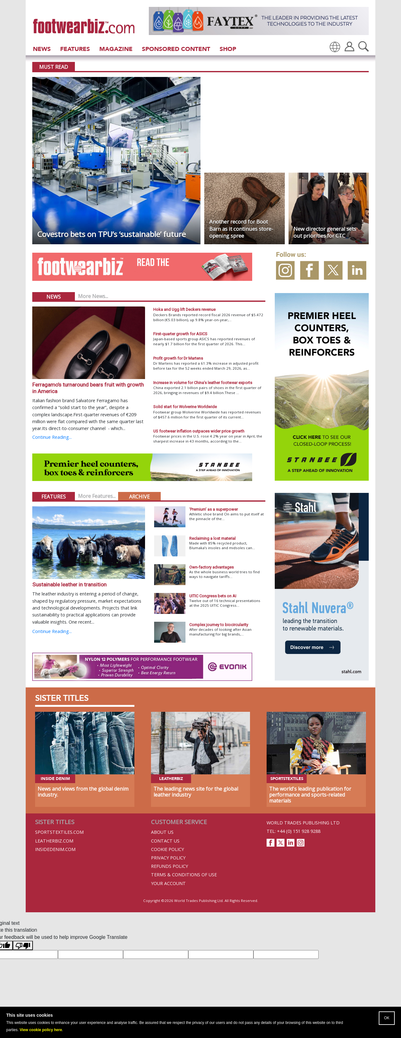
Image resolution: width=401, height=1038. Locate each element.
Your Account (168, 883)
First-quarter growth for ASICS (180, 334)
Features (75, 49)
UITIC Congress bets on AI (212, 596)
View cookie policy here (41, 1030)
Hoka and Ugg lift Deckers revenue (184, 309)
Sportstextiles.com (59, 832)
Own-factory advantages (211, 567)
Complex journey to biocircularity (218, 624)
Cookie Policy (167, 849)
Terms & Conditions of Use (184, 875)
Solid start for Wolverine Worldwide (185, 406)
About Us (162, 832)
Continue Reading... (52, 437)
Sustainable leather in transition (69, 584)
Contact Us (165, 841)
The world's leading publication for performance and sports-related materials (310, 794)
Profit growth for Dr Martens (178, 358)
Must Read (53, 66)
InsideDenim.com (55, 849)
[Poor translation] (23, 945)
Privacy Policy (168, 858)
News (42, 49)
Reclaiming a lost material (212, 538)
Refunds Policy (169, 866)
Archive (139, 496)
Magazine (116, 49)
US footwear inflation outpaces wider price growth (198, 431)
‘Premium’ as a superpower (213, 509)
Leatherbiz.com (54, 841)
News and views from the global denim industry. (83, 791)
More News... (93, 296)
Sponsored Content (176, 49)
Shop (228, 49)
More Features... (97, 496)
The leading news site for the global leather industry (196, 791)
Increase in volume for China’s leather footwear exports (202, 382)
